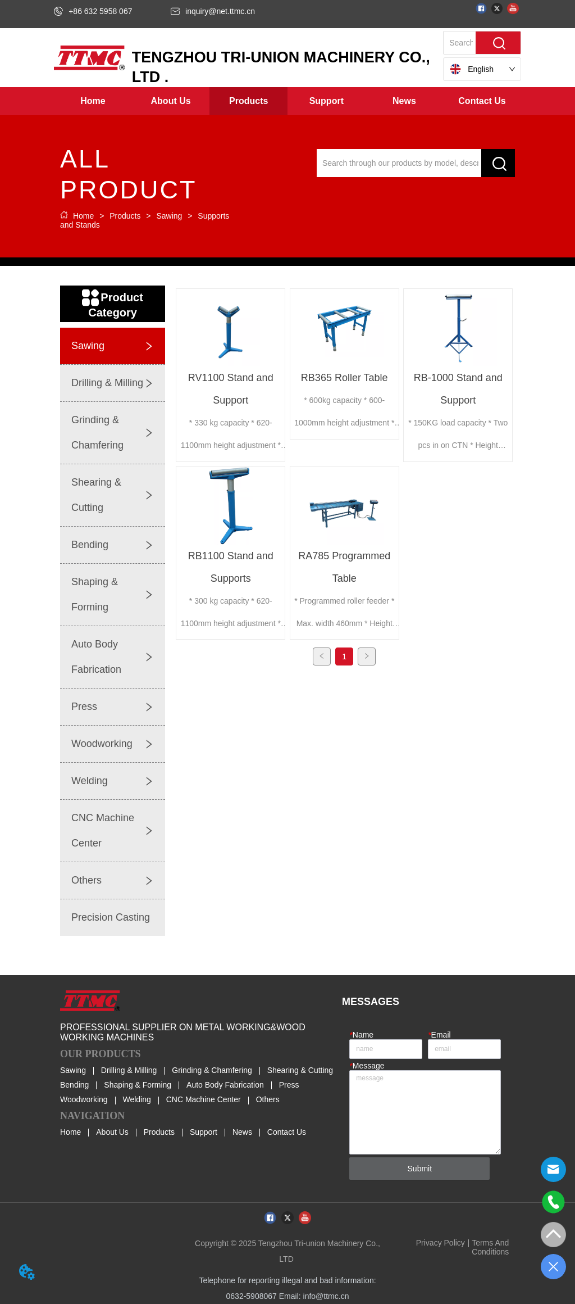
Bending (74, 1084)
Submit (420, 1168)
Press (289, 1084)
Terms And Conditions (490, 1247)
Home (83, 215)
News (242, 1132)
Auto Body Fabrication (225, 1084)
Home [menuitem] (92, 101)
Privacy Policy (440, 1242)
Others (268, 1099)
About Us (112, 1132)
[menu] (287, 101)
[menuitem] (171, 101)
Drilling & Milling (129, 1070)
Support (203, 1132)
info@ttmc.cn (326, 1296)
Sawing (169, 215)
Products (125, 215)
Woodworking (84, 1099)
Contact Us (286, 1132)
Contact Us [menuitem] (481, 101)
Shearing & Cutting (300, 1070)
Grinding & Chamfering (212, 1070)
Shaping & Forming (137, 1084)
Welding (136, 1099)
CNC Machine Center (203, 1099)
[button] (171, 101)
